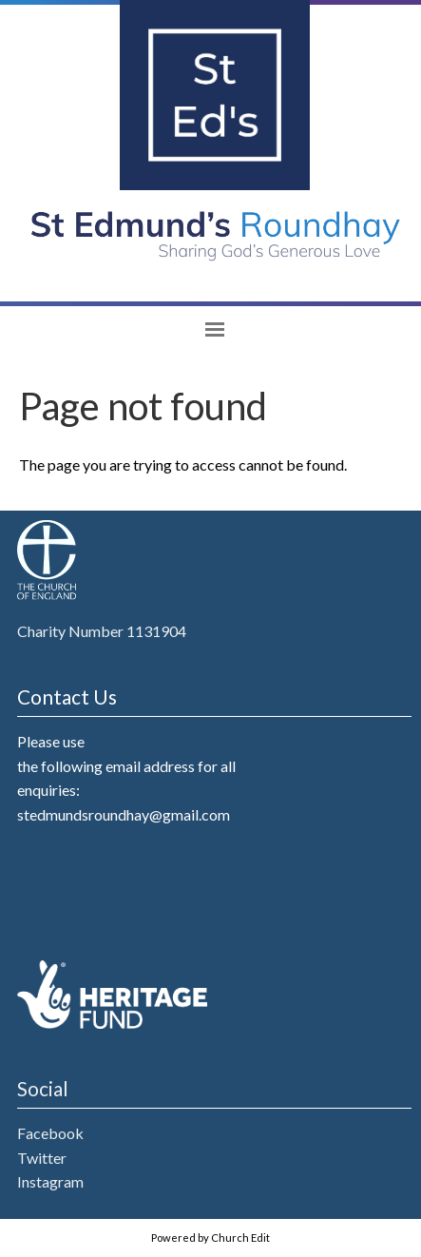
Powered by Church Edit (210, 1237)
